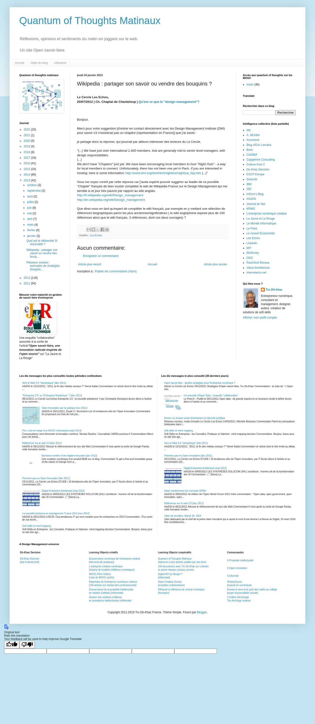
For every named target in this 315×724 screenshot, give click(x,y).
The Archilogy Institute (239, 600)
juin (29, 207)
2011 (27, 283)
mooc (249, 84)
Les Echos (96, 235)
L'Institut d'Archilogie (238, 597)
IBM (249, 184)
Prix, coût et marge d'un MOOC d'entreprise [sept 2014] (52, 430)
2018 (27, 152)
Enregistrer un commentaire (101, 256)
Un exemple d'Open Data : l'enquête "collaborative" (211, 395)
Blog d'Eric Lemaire (258, 145)
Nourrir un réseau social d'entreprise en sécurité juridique (194, 418)
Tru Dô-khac (274, 289)
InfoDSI (251, 199)
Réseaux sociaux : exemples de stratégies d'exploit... (43, 266)
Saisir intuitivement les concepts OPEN (185, 490)
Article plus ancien (215, 264)
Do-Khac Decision (258, 169)
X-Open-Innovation (237, 568)
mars (30, 224)
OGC (249, 258)
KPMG (250, 208)
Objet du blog (39, 63)
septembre (34, 190)
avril (30, 219)
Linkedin (251, 243)
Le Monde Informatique (261, 223)
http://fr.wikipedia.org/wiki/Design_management (110, 195)
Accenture (252, 140)
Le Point (251, 228)
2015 (27, 169)
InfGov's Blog (255, 194)
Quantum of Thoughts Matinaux (90, 20)
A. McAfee (253, 135)
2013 (27, 180)
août (30, 196)
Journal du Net (255, 204)
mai (30, 213)
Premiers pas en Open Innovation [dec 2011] (46, 478)
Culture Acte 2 (255, 164)
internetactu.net (256, 272)
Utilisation (60, 63)
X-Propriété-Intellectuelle (240, 560)
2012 (27, 278)
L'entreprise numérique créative (266, 213)
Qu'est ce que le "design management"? (169, 102)
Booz (249, 149)
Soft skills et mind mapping (36, 526)
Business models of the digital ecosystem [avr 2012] (69, 455)
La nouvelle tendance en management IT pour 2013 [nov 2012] (55, 513)
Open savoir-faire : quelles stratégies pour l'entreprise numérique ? (199, 383)
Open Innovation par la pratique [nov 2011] (65, 408)
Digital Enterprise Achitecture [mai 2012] (63, 490)
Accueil (19, 63)
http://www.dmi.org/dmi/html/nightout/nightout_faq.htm (163, 173)
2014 (27, 174)
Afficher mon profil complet (260, 317)
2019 (27, 146)
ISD (248, 189)
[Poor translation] (27, 645)
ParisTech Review (257, 262)
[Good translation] (11, 645)
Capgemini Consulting (260, 159)
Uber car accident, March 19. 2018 (182, 516)
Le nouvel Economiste (260, 233)
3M (248, 130)
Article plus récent (89, 264)
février (31, 230)
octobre (32, 185)
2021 (27, 135)
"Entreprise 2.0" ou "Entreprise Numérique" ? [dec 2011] (52, 395)
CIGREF (251, 155)
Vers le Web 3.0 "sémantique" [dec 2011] (44, 383)
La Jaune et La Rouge (260, 218)
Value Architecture (258, 267)
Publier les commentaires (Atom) (116, 271)
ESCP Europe (255, 174)
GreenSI (251, 179)
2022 (27, 129)
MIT (249, 248)
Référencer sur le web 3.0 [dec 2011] (42, 443)
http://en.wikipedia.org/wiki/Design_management (111, 200)
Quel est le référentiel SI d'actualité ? (41, 242)
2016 (27, 163)
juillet (31, 202)
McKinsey (252, 252)
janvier (32, 236)
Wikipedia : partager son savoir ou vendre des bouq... (41, 253)
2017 (27, 157)
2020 (27, 141)
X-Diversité (233, 575)
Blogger (202, 612)
